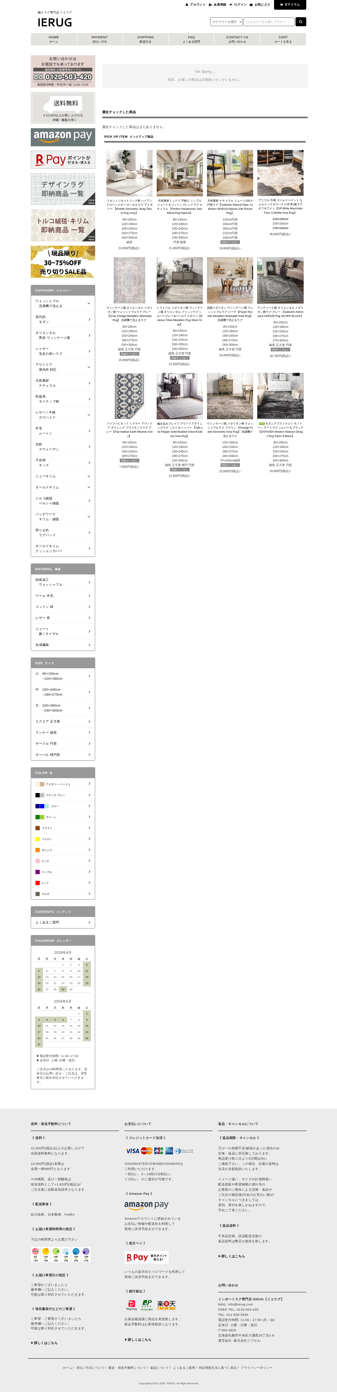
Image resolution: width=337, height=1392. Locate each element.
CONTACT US (237, 39)
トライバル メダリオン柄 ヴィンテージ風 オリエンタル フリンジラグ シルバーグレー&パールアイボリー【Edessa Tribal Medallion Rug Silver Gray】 (180, 316)
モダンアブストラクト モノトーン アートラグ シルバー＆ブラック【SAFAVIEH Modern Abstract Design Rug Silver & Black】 (280, 430)
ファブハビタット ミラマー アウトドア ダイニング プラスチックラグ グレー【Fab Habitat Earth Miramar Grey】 (129, 430)
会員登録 (220, 4)
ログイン (240, 4)
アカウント (198, 4)
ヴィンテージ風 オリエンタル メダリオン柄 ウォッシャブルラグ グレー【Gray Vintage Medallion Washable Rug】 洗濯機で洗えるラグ (129, 314)
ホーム (67, 1367)
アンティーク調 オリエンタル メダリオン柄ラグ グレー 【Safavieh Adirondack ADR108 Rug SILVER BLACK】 (280, 312)
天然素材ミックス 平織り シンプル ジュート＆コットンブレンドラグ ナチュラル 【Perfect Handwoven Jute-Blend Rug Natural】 (180, 207)
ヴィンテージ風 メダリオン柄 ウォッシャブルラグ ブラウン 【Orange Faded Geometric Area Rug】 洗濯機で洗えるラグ (230, 430)
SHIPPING (145, 39)
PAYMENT (100, 39)
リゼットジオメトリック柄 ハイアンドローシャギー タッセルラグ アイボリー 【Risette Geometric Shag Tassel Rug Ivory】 (129, 207)
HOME (54, 39)
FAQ (191, 39)
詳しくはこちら (46, 1343)
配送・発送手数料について (127, 1367)
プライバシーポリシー (256, 1367)
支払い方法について (90, 1367)
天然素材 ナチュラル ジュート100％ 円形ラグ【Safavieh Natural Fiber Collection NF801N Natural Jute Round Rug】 (230, 207)
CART (283, 39)
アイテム (289, 4)
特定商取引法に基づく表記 (218, 1367)
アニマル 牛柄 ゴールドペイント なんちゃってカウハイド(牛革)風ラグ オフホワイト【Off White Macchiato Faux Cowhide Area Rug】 (280, 206)
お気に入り (262, 4)
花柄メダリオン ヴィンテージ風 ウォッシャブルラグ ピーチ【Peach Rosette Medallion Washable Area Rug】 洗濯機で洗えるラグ (230, 314)
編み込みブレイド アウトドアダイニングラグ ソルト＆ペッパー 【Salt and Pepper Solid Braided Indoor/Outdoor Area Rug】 (180, 430)
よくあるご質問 (184, 1367)
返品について (159, 1367)
